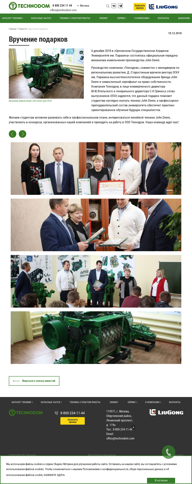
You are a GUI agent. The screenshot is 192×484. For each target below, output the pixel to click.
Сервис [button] (121, 18)
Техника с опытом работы (74, 18)
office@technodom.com (63, 10)
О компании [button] (141, 18)
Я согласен (161, 480)
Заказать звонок (140, 6)
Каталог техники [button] (12, 18)
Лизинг (103, 18)
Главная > (13, 28)
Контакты (163, 18)
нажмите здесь (54, 475)
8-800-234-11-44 (72, 413)
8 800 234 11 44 (62, 5)
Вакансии (184, 18)
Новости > (23, 28)
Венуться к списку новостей (38, 381)
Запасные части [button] (40, 18)
